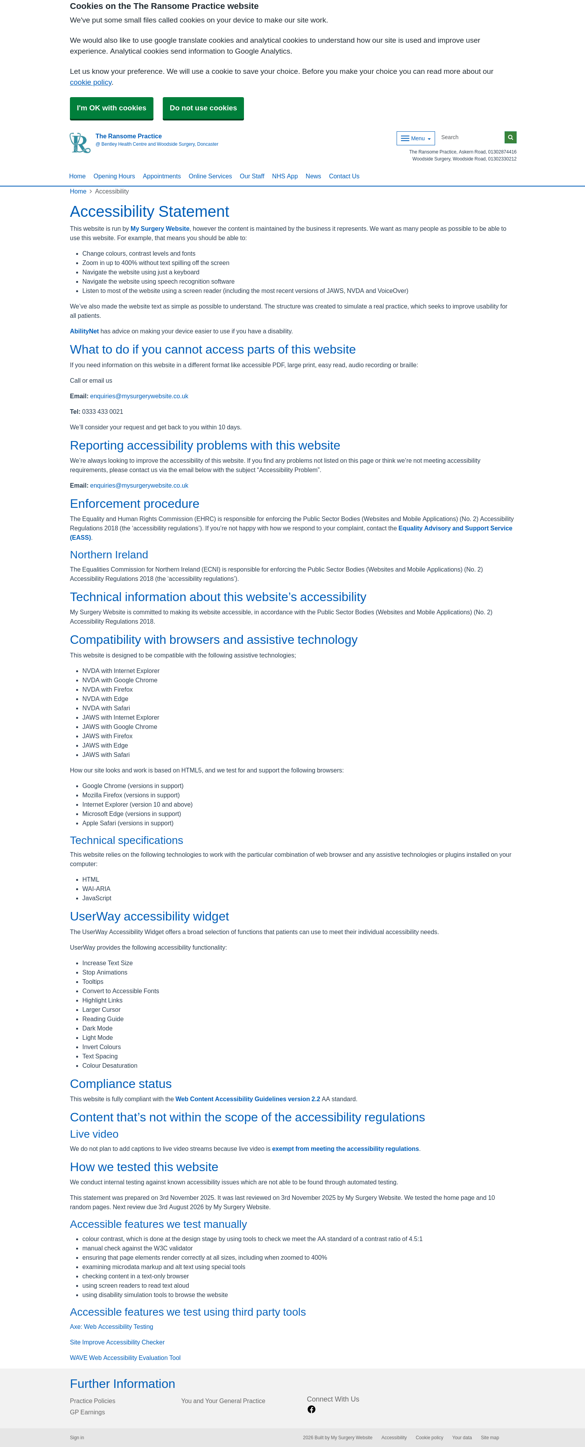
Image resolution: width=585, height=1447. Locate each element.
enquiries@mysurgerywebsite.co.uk (139, 396)
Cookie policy (429, 1437)
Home (77, 176)
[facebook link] (311, 1409)
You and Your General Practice (223, 1401)
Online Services (210, 176)
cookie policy (90, 82)
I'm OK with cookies (111, 108)
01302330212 (502, 159)
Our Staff (252, 176)
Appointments (162, 176)
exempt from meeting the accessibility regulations (345, 1148)
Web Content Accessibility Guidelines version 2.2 (248, 1099)
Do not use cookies (203, 108)
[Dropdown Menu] (416, 138)
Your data (462, 1437)
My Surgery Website (160, 228)
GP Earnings (87, 1412)
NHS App (285, 176)
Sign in (77, 1437)
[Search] (471, 137)
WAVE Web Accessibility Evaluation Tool (125, 1358)
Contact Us (344, 176)
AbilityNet (84, 331)
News (313, 176)
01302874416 (502, 152)
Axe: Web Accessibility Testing (111, 1326)
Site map (490, 1437)
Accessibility (394, 1437)
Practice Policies (92, 1401)
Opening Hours (114, 176)
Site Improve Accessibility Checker (117, 1342)
